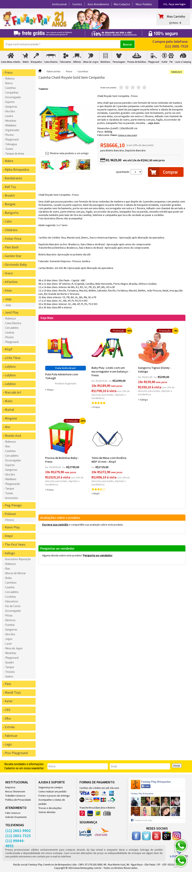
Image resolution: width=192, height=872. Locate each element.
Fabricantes (65, 61)
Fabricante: (103, 135)
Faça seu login (177, 4)
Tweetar (43, 89)
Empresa (10, 787)
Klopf (96, 493)
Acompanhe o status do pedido (51, 802)
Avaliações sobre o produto (60, 517)
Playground (153, 61)
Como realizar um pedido (52, 791)
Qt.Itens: (174, 22)
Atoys (50, 389)
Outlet (164, 61)
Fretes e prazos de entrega (54, 795)
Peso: (100, 131)
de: (94, 380)
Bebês (26, 61)
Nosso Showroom (15, 791)
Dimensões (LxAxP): (108, 128)
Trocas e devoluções (50, 808)
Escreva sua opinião (55, 524)
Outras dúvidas (47, 812)
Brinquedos (36, 61)
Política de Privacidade (18, 799)
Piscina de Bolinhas (136, 61)
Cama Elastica (51, 61)
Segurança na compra (50, 787)
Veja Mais (46, 318)
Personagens (119, 61)
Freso (113, 135)
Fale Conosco (12, 813)
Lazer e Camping (183, 61)
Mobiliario (105, 61)
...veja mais (153, 123)
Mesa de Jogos (90, 61)
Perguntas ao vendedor (57, 548)
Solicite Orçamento (16, 817)
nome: (52, 766)
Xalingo (144, 399)
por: (110, 380)
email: (114, 766)
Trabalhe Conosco (15, 795)
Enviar (176, 765)
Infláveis (77, 61)
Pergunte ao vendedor (97, 555)
